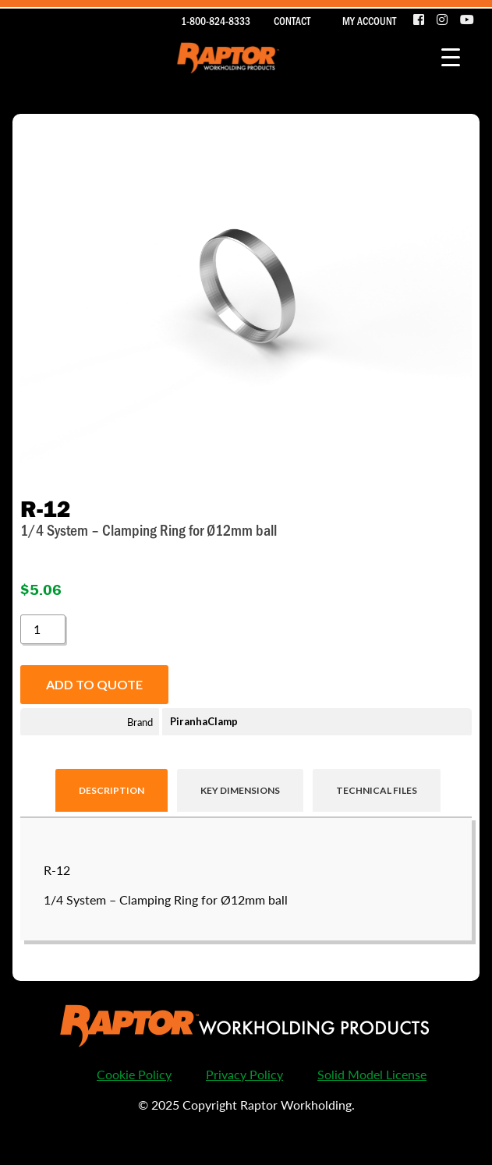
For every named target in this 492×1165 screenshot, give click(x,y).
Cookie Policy (134, 1074)
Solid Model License (372, 1074)
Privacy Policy (244, 1074)
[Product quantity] (42, 629)
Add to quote (94, 684)
